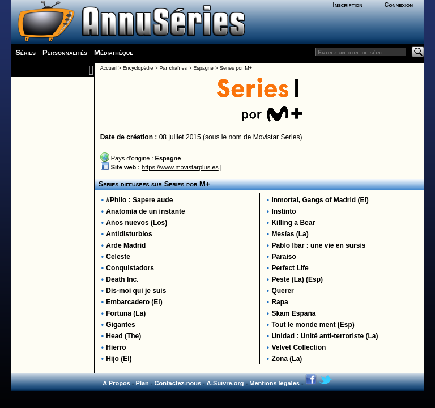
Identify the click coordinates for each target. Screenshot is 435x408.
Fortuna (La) (126, 313)
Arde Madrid (126, 245)
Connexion (398, 4)
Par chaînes (173, 68)
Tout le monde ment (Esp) (312, 325)
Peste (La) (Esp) (297, 279)
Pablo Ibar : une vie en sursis (318, 245)
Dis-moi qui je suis (136, 291)
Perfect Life (289, 268)
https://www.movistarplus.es (180, 167)
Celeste (118, 257)
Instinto (283, 211)
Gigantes (120, 325)
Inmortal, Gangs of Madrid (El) (319, 200)
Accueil (108, 68)
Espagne (203, 68)
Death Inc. (122, 279)
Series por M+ (236, 68)
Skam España (293, 313)
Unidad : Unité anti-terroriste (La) (324, 336)
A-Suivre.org (225, 383)
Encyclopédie (138, 68)
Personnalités (64, 52)
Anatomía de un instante (145, 211)
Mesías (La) (289, 234)
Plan (142, 383)
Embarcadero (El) (134, 302)
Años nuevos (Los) (136, 223)
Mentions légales (274, 383)
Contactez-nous (178, 383)
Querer (282, 291)
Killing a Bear (293, 223)
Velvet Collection (298, 347)
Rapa (279, 302)
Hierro (116, 347)
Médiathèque (113, 52)
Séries (25, 52)
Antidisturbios (129, 234)
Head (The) (123, 336)
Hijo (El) (118, 359)
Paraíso (283, 257)
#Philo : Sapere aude (139, 200)
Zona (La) (286, 359)
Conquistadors (130, 268)
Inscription (347, 4)
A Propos (116, 383)
